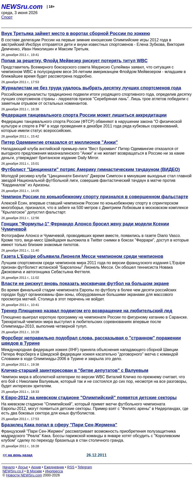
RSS (70, 467)
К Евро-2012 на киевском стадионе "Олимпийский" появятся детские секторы (89, 397)
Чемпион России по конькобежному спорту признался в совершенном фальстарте (94, 196)
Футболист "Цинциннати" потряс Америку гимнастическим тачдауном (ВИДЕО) (90, 169)
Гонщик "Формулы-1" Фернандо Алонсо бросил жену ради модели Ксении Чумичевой (85, 226)
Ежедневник (54, 467)
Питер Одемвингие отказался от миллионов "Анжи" (59, 142)
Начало (9, 467)
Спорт (7, 17)
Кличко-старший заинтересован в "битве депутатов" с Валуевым (74, 370)
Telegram (85, 467)
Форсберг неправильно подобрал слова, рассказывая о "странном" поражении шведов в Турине (91, 340)
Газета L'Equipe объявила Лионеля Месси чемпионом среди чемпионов (82, 256)
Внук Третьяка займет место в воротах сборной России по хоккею (75, 33)
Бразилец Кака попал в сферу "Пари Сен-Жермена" (59, 424)
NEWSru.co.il (13, 471)
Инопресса (54, 471)
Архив (36, 467)
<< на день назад (17, 455)
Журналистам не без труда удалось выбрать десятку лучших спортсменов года (91, 87)
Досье (23, 467)
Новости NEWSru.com (24, 475)
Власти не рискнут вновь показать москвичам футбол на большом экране (85, 283)
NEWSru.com (22, 6)
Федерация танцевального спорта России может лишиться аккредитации (84, 115)
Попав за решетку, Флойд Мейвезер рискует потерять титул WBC (74, 60)
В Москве (34, 471)
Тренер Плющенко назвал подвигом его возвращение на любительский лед (86, 310)
